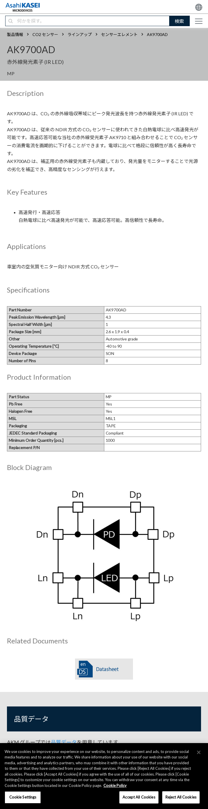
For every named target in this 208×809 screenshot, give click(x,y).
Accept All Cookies (139, 797)
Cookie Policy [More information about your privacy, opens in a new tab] (115, 785)
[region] (104, 776)
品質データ (64, 742)
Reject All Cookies (180, 797)
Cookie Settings (23, 797)
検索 (179, 21)
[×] (198, 752)
